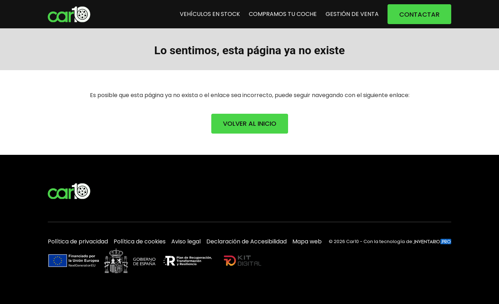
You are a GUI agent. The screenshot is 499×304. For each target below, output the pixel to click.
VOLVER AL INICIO (249, 123)
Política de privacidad (78, 242)
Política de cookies (140, 242)
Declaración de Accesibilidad (246, 242)
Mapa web (307, 242)
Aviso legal (186, 242)
